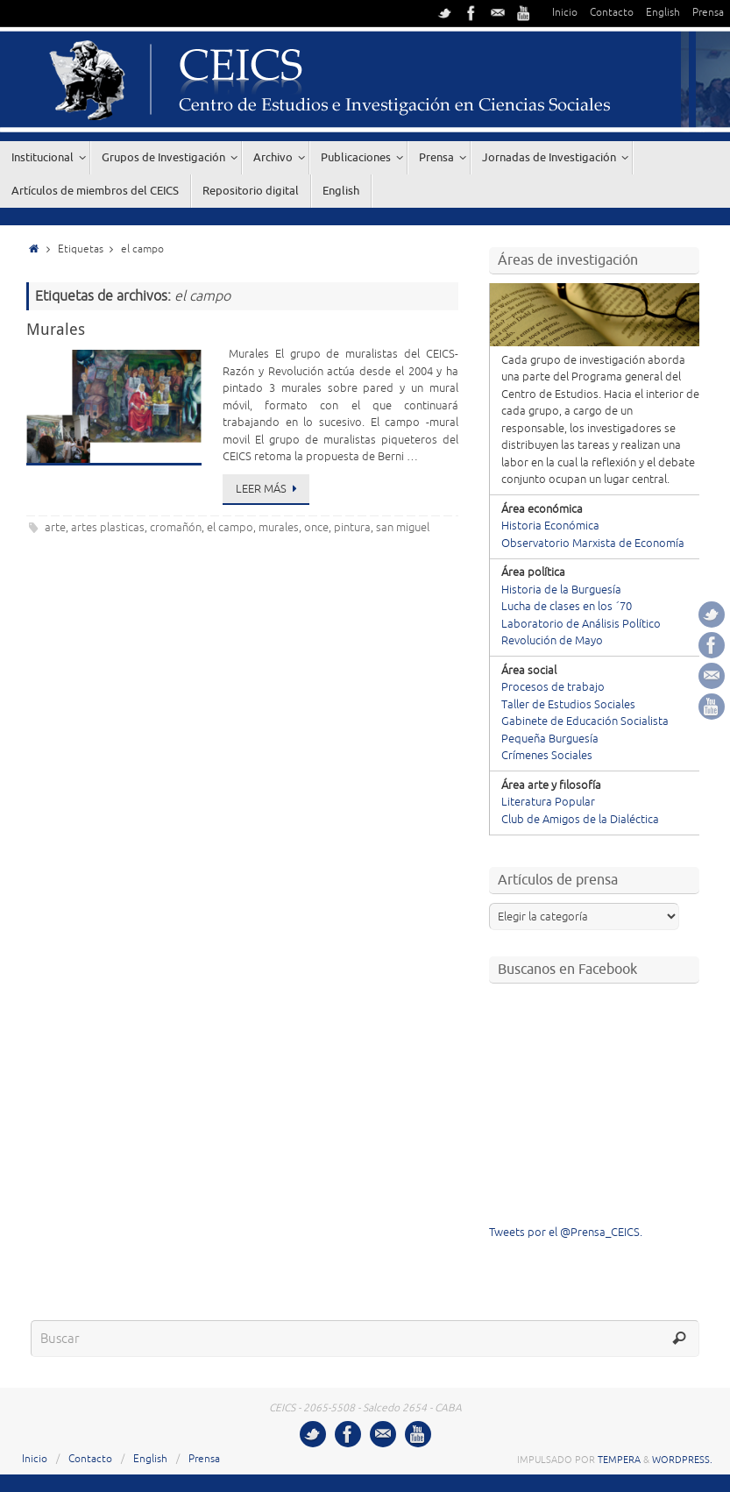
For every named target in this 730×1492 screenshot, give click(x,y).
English (663, 12)
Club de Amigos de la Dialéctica (580, 820)
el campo (230, 528)
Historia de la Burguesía (561, 590)
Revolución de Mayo (552, 641)
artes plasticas (108, 528)
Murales (55, 328)
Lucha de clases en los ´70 (566, 607)
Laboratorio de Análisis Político (581, 624)
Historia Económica (550, 526)
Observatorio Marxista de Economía (592, 543)
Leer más (269, 489)
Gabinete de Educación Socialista (585, 721)
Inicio (565, 12)
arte (55, 528)
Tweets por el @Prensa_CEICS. (565, 1233)
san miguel (402, 528)
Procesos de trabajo (553, 687)
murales (279, 528)
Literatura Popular (548, 802)
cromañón (176, 528)
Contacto (612, 12)
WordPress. (682, 1459)
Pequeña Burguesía (550, 739)
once (316, 528)
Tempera (619, 1459)
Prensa (708, 12)
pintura (352, 528)
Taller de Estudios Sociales (568, 705)
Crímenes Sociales (546, 756)
